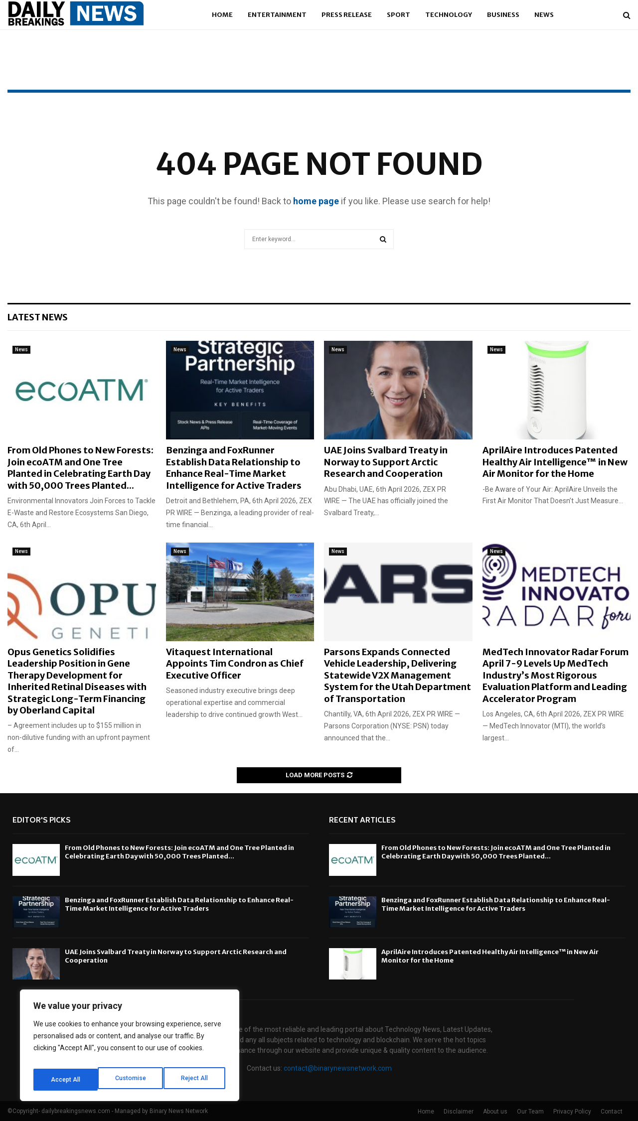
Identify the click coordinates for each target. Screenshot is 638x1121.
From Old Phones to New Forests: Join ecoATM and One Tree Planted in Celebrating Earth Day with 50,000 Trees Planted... (80, 467)
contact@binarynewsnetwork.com (338, 1068)
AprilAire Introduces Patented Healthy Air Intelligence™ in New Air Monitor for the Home (555, 461)
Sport (398, 14)
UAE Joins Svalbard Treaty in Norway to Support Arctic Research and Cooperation (386, 461)
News (544, 14)
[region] (129, 1048)
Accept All (195, 1080)
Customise (65, 1080)
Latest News (37, 317)
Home (222, 14)
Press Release (346, 14)
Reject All (131, 1080)
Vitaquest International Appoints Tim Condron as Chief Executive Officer (235, 663)
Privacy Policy (572, 1111)
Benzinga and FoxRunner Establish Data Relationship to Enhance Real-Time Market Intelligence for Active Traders (234, 467)
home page (316, 201)
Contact (612, 1111)
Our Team (530, 1111)
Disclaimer (459, 1111)
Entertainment (277, 14)
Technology (448, 14)
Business (503, 14)
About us (495, 1111)
